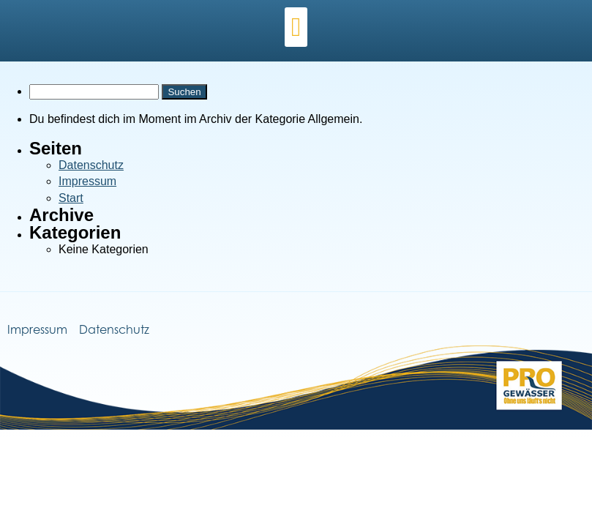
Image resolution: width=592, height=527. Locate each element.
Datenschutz (91, 165)
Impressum (87, 181)
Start (71, 198)
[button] (296, 27)
